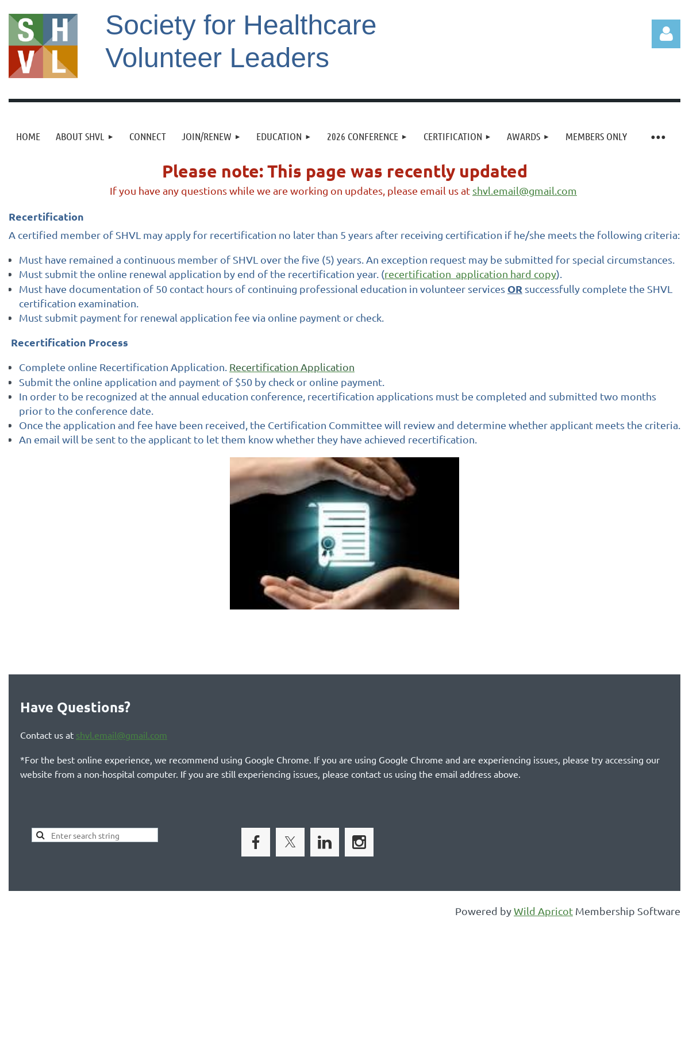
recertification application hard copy (470, 274)
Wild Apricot (543, 911)
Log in (666, 34)
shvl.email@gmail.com (524, 190)
